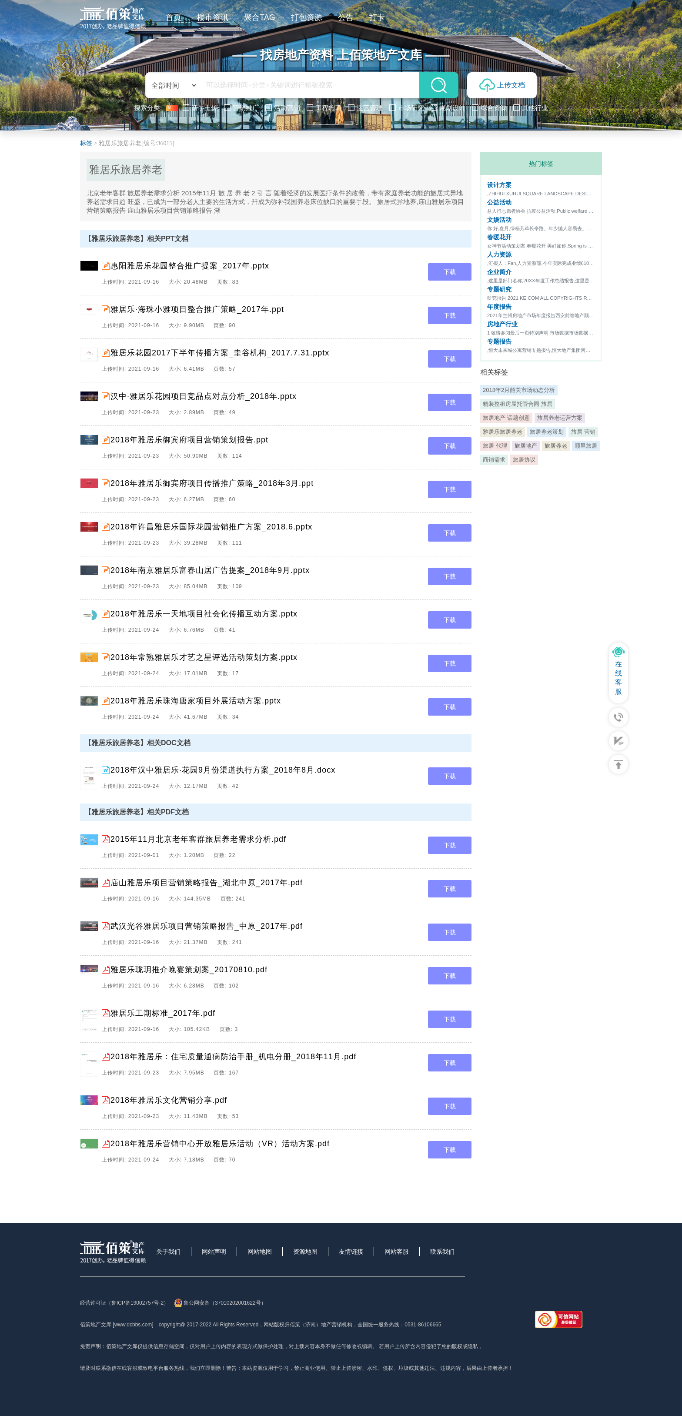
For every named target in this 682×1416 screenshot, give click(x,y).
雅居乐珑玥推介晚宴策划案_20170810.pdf (188, 969)
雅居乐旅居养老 (502, 431)
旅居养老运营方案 (559, 418)
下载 (450, 271)
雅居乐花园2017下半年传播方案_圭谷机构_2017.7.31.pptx (219, 352)
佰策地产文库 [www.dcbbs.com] (117, 1325)
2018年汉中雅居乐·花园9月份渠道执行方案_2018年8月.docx (222, 770)
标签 (86, 143)
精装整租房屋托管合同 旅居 (517, 404)
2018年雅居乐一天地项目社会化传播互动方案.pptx (204, 613)
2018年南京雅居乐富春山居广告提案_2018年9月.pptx (210, 570)
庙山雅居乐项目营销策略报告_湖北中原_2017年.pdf (206, 882)
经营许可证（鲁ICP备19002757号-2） (124, 1303)
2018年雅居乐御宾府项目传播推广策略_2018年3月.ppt (212, 483)
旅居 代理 (495, 445)
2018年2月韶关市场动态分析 (519, 390)
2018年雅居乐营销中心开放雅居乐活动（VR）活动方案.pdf (220, 1143)
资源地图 (305, 1251)
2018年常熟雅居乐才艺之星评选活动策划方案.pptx (204, 657)
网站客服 (396, 1251)
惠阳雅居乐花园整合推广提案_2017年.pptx (189, 265)
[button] (63, 65)
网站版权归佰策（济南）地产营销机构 (308, 1325)
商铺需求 (494, 459)
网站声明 (214, 1251)
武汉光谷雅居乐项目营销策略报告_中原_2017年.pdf (206, 926)
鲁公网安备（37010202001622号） (220, 1303)
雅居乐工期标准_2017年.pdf (162, 1013)
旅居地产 (526, 445)
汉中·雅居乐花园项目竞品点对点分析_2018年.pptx (203, 396)
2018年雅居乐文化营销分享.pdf (168, 1100)
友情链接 (351, 1251)
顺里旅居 (586, 445)
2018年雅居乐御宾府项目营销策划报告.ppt (189, 439)
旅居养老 (556, 445)
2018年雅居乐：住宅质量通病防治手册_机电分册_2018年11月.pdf (233, 1056)
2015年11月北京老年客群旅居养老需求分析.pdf (198, 839)
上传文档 (502, 85)
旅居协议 (524, 459)
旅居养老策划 (547, 431)
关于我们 (168, 1251)
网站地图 (259, 1251)
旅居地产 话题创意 (506, 418)
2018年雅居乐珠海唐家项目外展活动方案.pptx (195, 700)
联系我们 (442, 1251)
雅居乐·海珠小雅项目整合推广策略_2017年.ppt (197, 309)
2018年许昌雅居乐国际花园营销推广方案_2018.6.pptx (211, 526)
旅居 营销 (583, 431)
